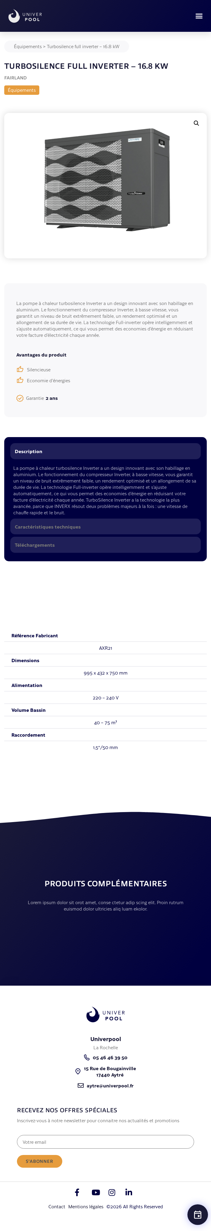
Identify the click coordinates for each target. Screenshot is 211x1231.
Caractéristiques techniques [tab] (48, 526)
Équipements (28, 46)
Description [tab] (28, 451)
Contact (56, 1206)
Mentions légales (85, 1206)
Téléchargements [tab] (35, 544)
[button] (199, 16)
